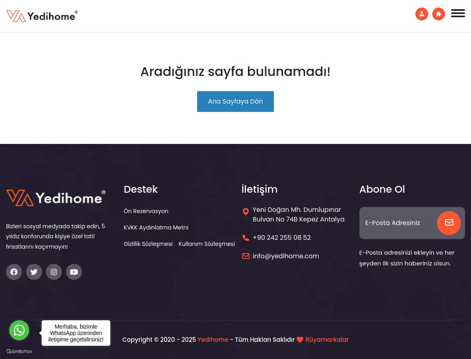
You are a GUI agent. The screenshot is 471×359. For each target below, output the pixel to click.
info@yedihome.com (286, 256)
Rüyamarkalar (327, 339)
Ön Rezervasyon (146, 211)
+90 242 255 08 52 (282, 237)
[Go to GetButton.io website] (19, 351)
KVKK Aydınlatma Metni (156, 227)
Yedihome (213, 339)
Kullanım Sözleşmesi (207, 244)
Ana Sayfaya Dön (235, 101)
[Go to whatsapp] (19, 330)
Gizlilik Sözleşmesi (148, 244)
